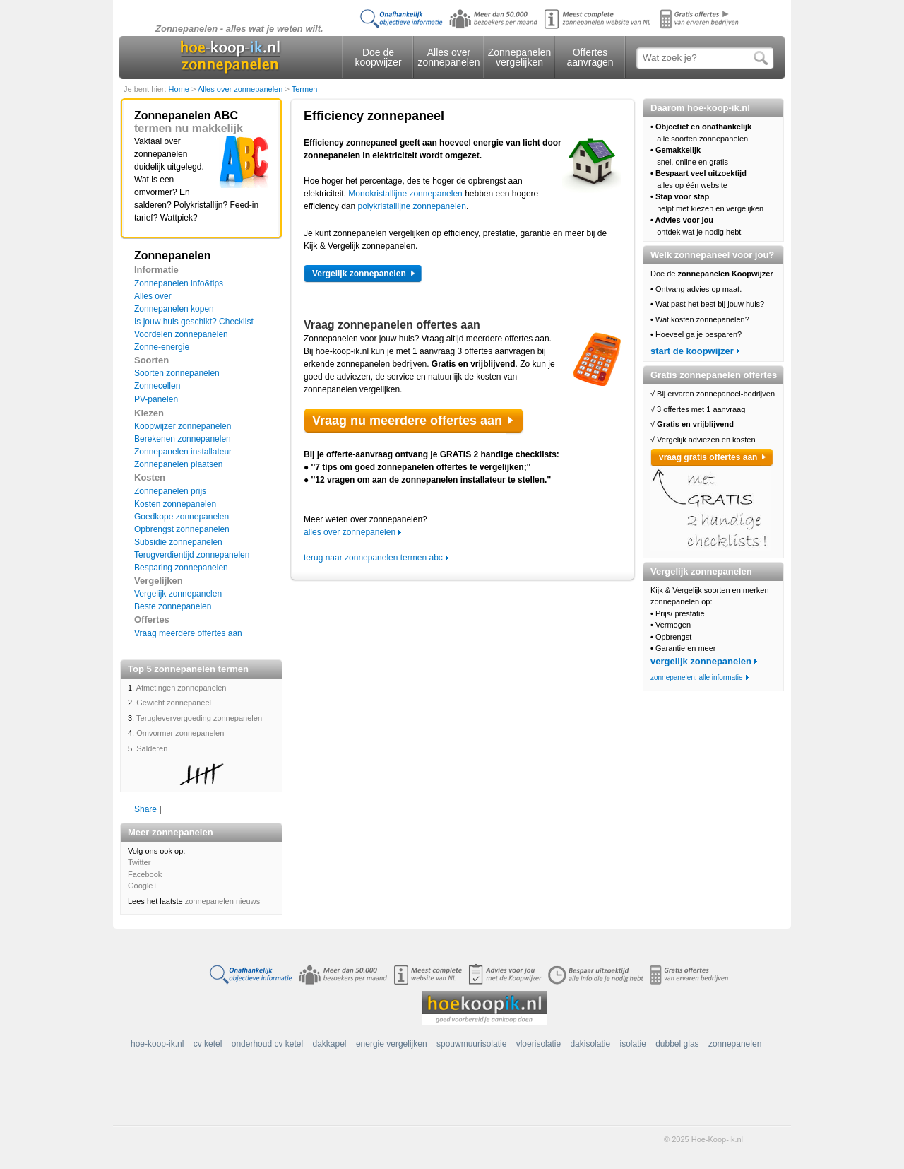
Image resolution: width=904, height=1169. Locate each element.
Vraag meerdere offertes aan (188, 633)
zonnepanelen (734, 1044)
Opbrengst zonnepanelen (182, 529)
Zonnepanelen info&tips (178, 283)
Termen (305, 89)
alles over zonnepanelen (350, 532)
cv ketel (208, 1044)
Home (180, 89)
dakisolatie (590, 1044)
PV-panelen (156, 399)
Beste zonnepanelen (172, 606)
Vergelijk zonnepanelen (178, 594)
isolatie (632, 1044)
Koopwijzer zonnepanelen (182, 426)
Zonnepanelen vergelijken (520, 57)
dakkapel (330, 1044)
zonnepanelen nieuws (222, 901)
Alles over (153, 296)
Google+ (142, 885)
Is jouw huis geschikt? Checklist (194, 322)
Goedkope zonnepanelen (181, 517)
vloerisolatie (538, 1044)
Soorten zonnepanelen (177, 373)
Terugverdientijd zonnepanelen (191, 555)
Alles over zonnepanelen (449, 57)
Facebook (145, 874)
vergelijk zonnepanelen (700, 661)
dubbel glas (676, 1044)
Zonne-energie (161, 347)
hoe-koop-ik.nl (157, 1044)
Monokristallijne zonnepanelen (405, 194)
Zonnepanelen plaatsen (178, 464)
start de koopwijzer (692, 351)
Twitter (139, 862)
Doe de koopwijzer (378, 57)
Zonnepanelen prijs (170, 491)
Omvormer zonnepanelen (180, 733)
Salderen (151, 748)
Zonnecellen (157, 386)
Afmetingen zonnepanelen (181, 687)
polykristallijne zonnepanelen (412, 206)
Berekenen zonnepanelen (182, 439)
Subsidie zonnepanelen (178, 542)
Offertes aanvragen (589, 57)
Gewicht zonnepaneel (173, 702)
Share (145, 809)
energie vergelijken (391, 1044)
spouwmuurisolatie (471, 1044)
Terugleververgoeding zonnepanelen (199, 718)
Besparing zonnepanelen (181, 567)
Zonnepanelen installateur (183, 452)
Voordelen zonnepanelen (181, 334)
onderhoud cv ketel (267, 1044)
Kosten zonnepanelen (175, 504)
